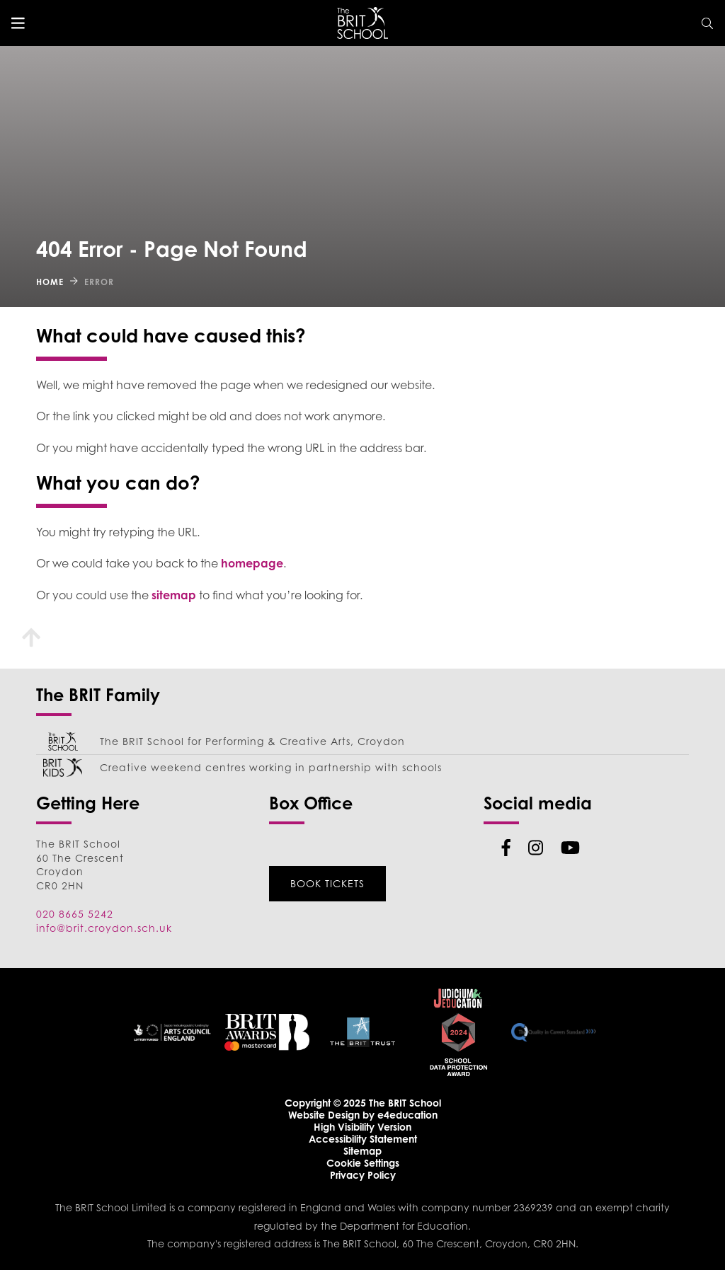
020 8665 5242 (74, 914)
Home (50, 282)
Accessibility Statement (363, 1139)
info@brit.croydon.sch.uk (104, 928)
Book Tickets (327, 883)
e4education (407, 1115)
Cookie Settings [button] (362, 1163)
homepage (252, 563)
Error (99, 282)
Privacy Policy (363, 1175)
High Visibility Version (362, 1127)
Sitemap (362, 1151)
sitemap (174, 595)
